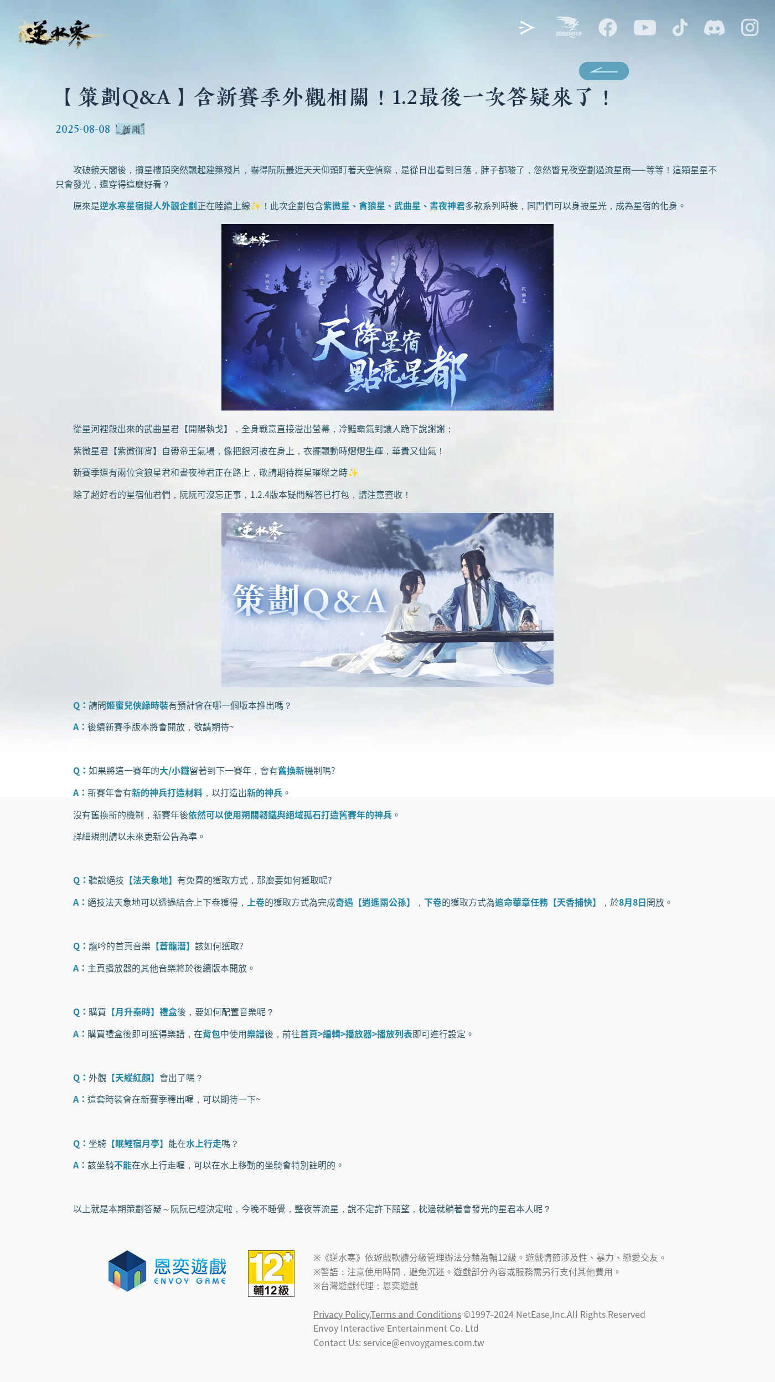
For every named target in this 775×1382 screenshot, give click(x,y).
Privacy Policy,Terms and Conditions (387, 1314)
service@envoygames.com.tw (423, 1342)
